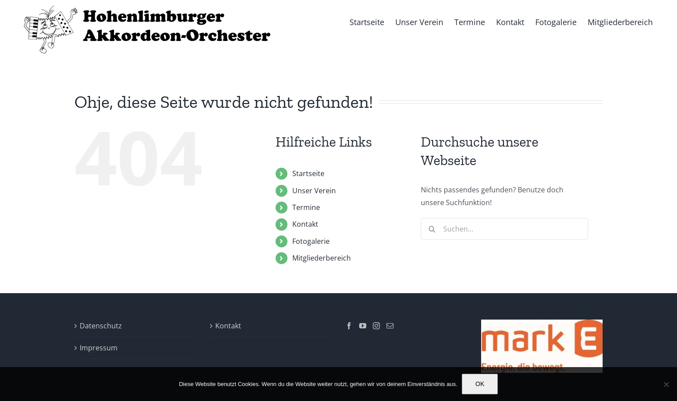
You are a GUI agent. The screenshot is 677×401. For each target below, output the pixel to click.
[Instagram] (376, 325)
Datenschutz (101, 326)
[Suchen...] (504, 229)
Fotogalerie (311, 241)
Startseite (308, 173)
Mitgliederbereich (321, 258)
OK (479, 383)
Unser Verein (314, 190)
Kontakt (305, 224)
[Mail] (390, 325)
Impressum (99, 348)
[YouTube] (362, 325)
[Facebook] (349, 325)
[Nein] (666, 384)
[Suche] (432, 229)
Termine (306, 207)
